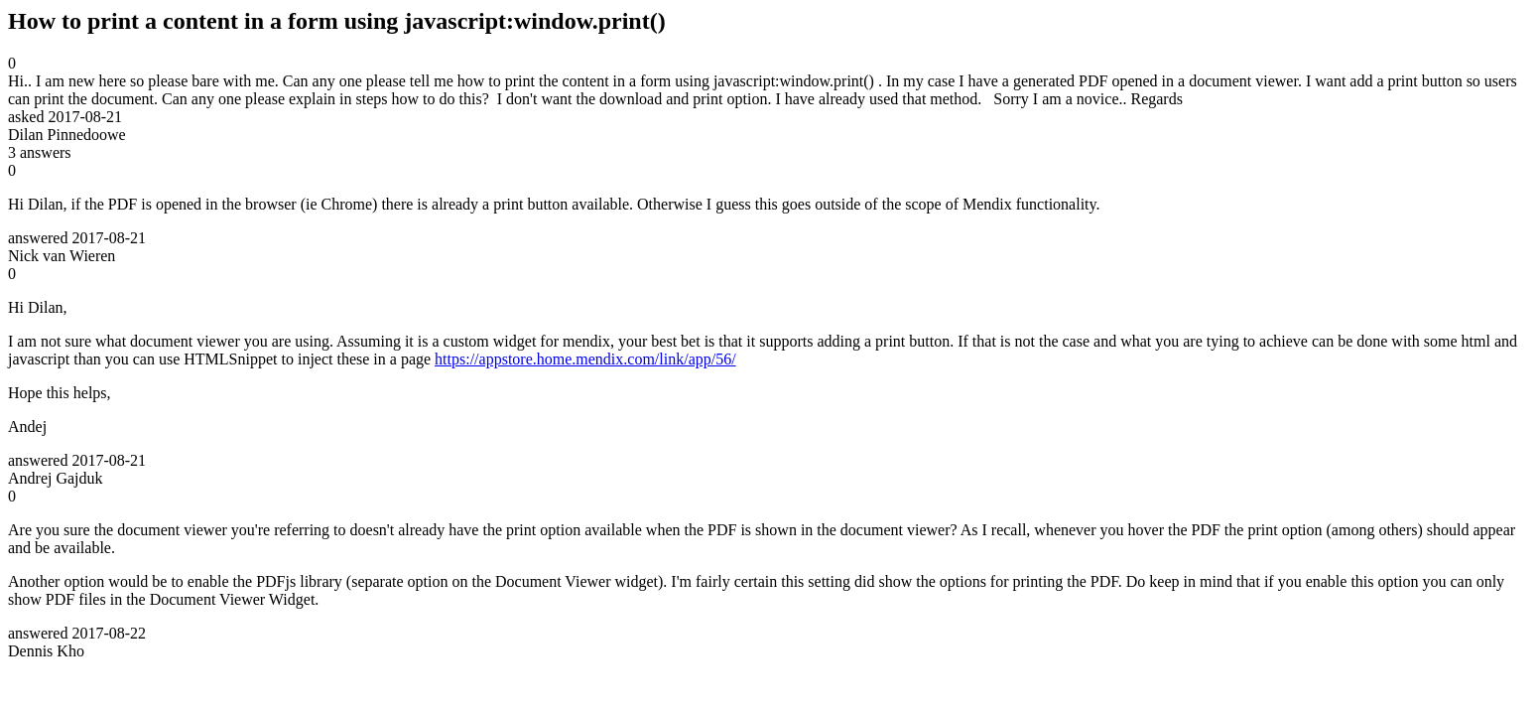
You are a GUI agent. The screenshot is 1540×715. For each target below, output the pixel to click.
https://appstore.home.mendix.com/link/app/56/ (585, 359)
